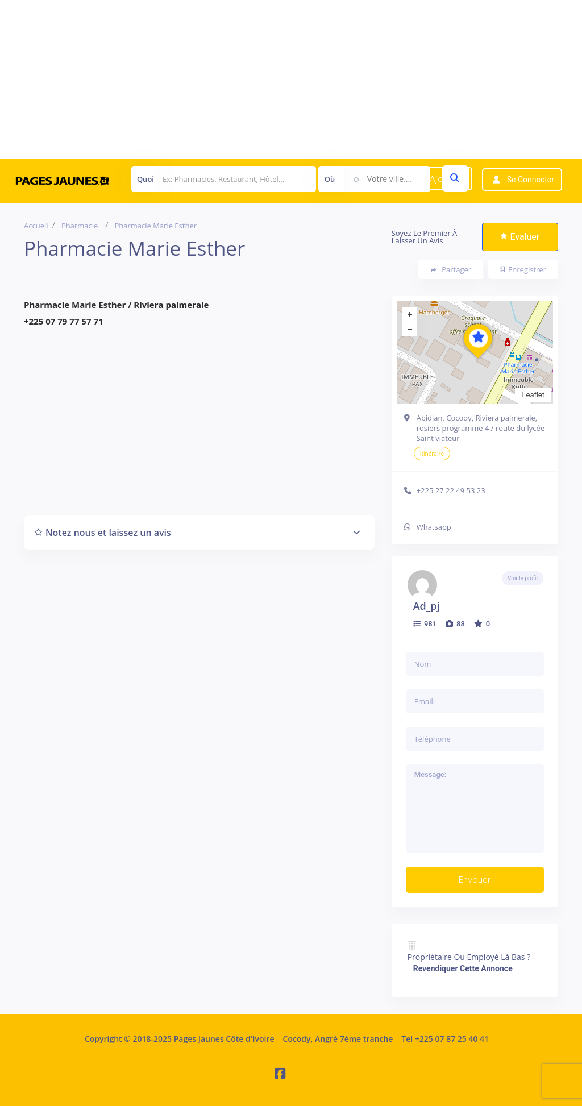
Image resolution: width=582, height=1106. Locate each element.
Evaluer (519, 236)
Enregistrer (523, 269)
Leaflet (533, 394)
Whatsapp (434, 527)
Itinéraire (432, 454)
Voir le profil (523, 578)
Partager (451, 269)
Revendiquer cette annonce (463, 968)
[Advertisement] (291, 79)
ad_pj (426, 606)
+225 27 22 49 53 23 (451, 490)
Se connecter (530, 179)
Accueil (36, 226)
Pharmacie (79, 226)
